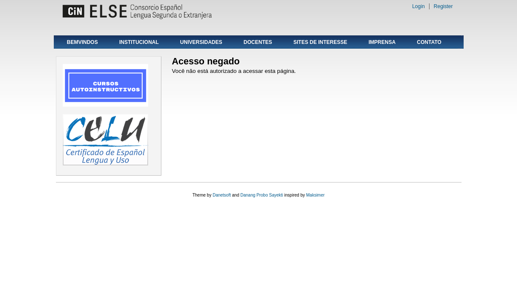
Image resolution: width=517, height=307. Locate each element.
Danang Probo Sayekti (261, 195)
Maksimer (315, 195)
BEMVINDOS (82, 42)
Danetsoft (222, 195)
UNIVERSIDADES (201, 42)
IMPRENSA (381, 42)
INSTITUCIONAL (139, 42)
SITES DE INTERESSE (320, 42)
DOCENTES (258, 42)
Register (443, 6)
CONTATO (429, 42)
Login (418, 6)
